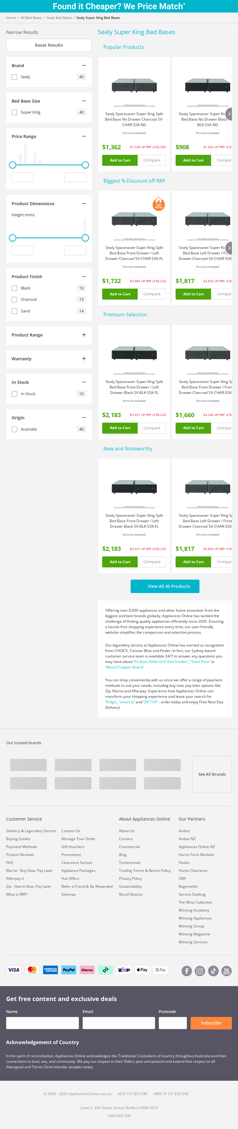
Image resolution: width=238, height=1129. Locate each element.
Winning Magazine (194, 934)
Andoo (184, 830)
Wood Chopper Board (124, 667)
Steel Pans (200, 661)
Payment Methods (21, 846)
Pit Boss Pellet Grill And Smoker (161, 661)
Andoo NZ (187, 838)
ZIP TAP (150, 702)
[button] (49, 66)
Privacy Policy (130, 878)
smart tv (127, 702)
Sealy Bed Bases (59, 17)
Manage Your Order (78, 838)
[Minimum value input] (23, 177)
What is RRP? (17, 894)
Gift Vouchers (72, 846)
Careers (126, 838)
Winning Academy (194, 910)
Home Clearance (193, 870)
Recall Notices (131, 894)
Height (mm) (23, 214)
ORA (182, 878)
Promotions (71, 854)
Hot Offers (70, 878)
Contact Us (70, 830)
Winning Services (193, 942)
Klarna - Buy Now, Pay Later (29, 870)
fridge (111, 702)
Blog (123, 854)
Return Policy (160, 870)
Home (11, 17)
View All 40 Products (165, 586)
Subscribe (211, 1023)
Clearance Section (76, 862)
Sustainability (130, 886)
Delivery (13, 830)
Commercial (129, 846)
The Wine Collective (195, 902)
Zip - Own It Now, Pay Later (28, 886)
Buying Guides (18, 838)
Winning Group (191, 926)
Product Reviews (20, 854)
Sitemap (68, 894)
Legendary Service (40, 830)
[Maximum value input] (75, 177)
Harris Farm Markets (196, 854)
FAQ (9, 862)
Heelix (184, 862)
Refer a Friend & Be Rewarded (87, 886)
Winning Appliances (195, 918)
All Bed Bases (31, 17)
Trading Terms (131, 870)
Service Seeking (192, 894)
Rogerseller (188, 886)
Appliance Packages (78, 870)
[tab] (49, 66)
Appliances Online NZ (197, 846)
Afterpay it (15, 878)
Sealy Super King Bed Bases (98, 17)
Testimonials (130, 862)
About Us (127, 830)
